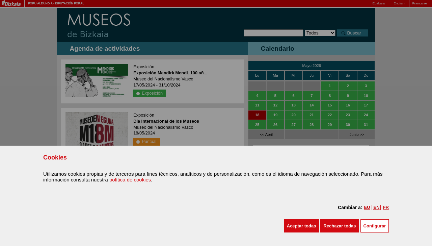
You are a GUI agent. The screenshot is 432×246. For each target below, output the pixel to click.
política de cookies (130, 179)
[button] (301, 225)
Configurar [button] (374, 225)
